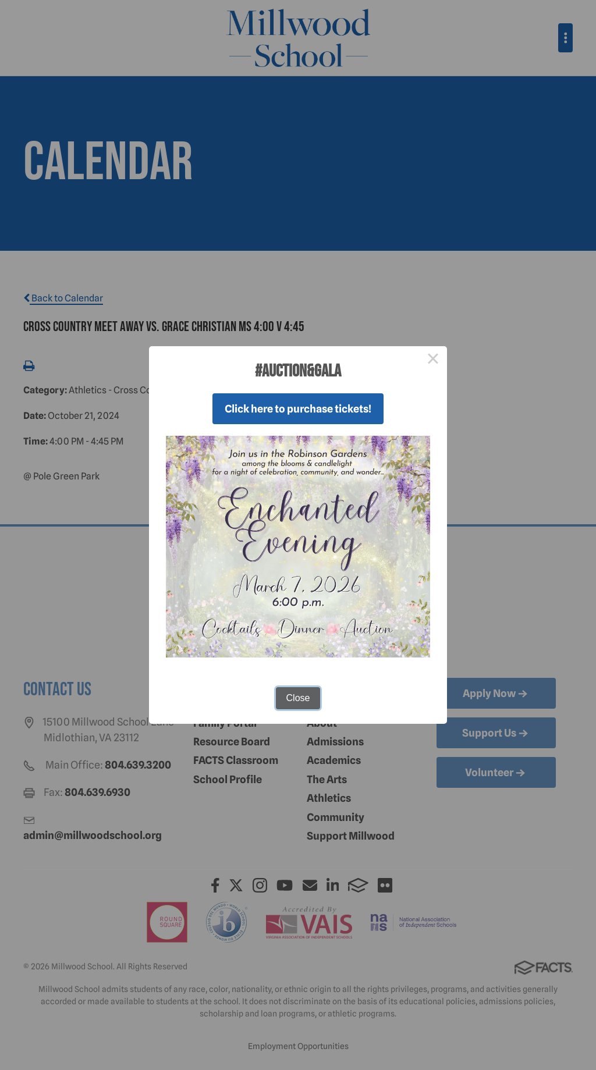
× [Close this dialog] (433, 360)
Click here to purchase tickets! (298, 409)
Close (298, 698)
